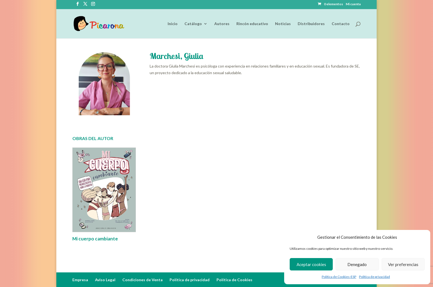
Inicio (173, 24)
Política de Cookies (234, 279)
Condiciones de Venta (142, 279)
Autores (221, 24)
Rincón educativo (252, 24)
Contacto (341, 24)
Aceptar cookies (311, 264)
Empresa (80, 279)
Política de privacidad (374, 277)
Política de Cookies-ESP (339, 277)
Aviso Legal (105, 279)
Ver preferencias (403, 264)
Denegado (357, 264)
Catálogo (193, 24)
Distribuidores (311, 24)
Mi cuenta (353, 4)
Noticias (283, 24)
